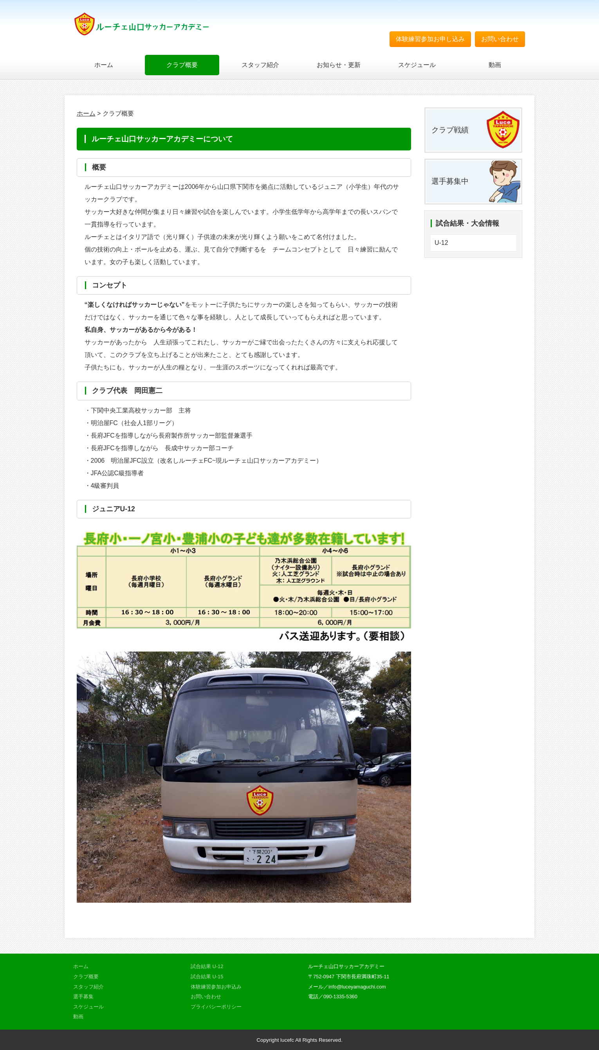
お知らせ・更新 (339, 65)
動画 (495, 65)
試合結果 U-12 (207, 966)
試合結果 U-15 (207, 976)
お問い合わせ (500, 39)
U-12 (441, 242)
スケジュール (417, 65)
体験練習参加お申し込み (430, 39)
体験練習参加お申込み (216, 987)
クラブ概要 (182, 65)
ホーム (103, 65)
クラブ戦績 (450, 130)
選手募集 (83, 996)
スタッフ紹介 (260, 65)
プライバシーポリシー (216, 1007)
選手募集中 (450, 181)
